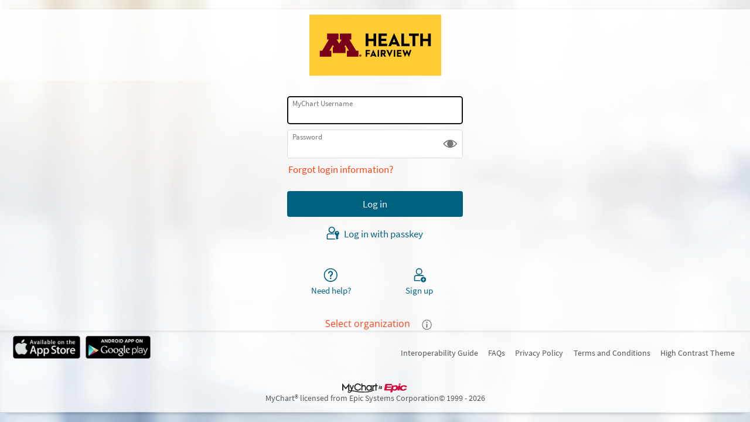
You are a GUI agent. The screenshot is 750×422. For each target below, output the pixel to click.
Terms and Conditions (612, 353)
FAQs (496, 353)
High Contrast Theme (697, 353)
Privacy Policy (539, 353)
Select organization (367, 323)
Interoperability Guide (439, 353)
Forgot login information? (340, 169)
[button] (450, 144)
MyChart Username (322, 103)
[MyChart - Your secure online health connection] (375, 45)
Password (307, 137)
